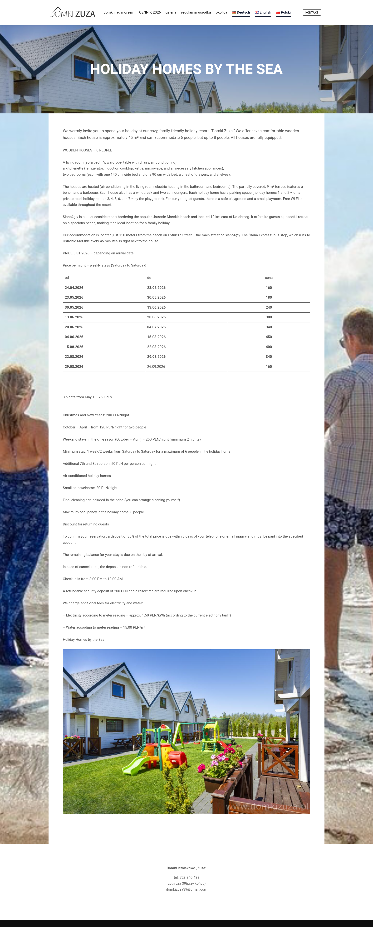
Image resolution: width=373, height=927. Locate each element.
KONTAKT (311, 12)
